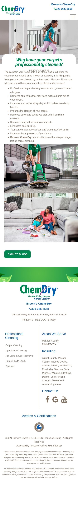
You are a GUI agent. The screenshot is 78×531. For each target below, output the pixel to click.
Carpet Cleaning (14, 345)
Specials (9, 366)
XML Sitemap (55, 445)
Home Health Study (15, 361)
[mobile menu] (73, 16)
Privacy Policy (38, 445)
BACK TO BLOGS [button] (17, 254)
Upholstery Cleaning (16, 350)
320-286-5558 (63, 8)
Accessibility (22, 445)
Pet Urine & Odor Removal (19, 356)
